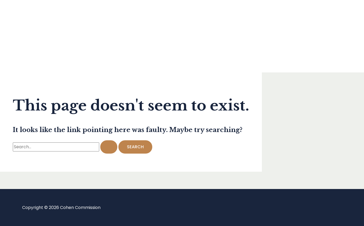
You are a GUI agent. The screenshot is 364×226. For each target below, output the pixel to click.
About (27, 57)
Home (27, 15)
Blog (25, 36)
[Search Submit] (108, 147)
